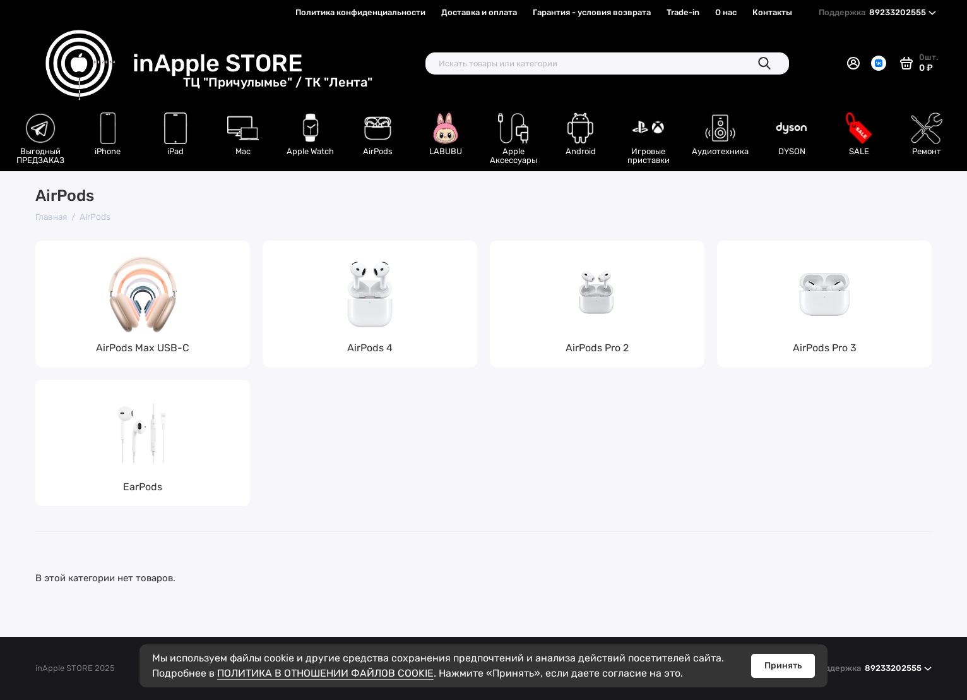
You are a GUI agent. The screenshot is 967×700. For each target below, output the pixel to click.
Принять (783, 665)
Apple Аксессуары (513, 156)
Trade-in (683, 12)
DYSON (791, 151)
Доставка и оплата (479, 12)
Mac (243, 151)
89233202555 (877, 13)
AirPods (378, 151)
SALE (859, 151)
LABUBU (445, 151)
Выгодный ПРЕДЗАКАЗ (40, 156)
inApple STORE (252, 63)
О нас (726, 12)
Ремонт (926, 151)
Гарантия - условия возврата (592, 12)
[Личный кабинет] (853, 63)
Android (581, 151)
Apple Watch (310, 151)
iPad (175, 151)
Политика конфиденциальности (360, 12)
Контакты (772, 12)
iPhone (108, 151)
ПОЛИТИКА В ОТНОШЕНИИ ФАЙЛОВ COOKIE (325, 673)
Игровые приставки (648, 156)
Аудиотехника (720, 151)
